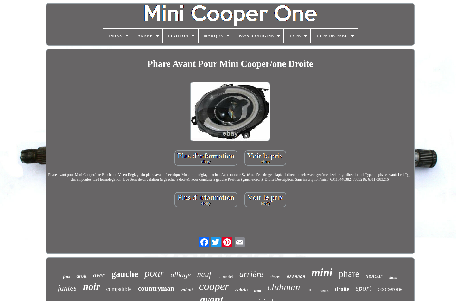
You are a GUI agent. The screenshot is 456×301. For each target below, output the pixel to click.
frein (257, 290)
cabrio (241, 289)
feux (66, 276)
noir (91, 286)
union (324, 290)
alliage (180, 275)
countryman (156, 288)
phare (349, 274)
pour (154, 273)
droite (342, 289)
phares (275, 276)
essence (296, 276)
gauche (124, 274)
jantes (67, 288)
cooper (214, 286)
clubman (283, 287)
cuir (310, 289)
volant (186, 289)
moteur (374, 275)
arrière (251, 274)
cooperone (390, 288)
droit (81, 276)
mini (322, 272)
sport (363, 288)
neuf (204, 274)
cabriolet (225, 276)
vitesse (393, 277)
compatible (118, 289)
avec (99, 275)
